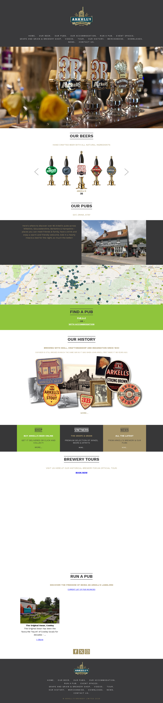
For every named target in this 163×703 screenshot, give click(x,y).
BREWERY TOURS (81, 459)
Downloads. (135, 39)
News (124, 429)
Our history (81, 339)
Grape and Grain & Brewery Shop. (41, 39)
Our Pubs (81, 205)
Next (126, 172)
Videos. (69, 39)
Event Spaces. (125, 36)
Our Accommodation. (84, 36)
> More (39, 639)
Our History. (96, 39)
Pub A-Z (81, 318)
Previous (36, 172)
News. (72, 42)
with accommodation (81, 324)
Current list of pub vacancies (81, 589)
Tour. (81, 39)
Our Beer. (45, 36)
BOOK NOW (81, 472)
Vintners (81, 429)
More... (81, 447)
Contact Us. (87, 42)
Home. (32, 36)
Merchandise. (116, 39)
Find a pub (81, 311)
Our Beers (81, 135)
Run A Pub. (106, 36)
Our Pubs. (61, 36)
